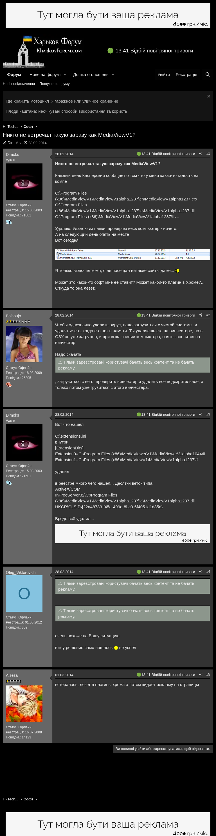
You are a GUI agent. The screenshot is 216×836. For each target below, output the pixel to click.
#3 (208, 414)
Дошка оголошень (90, 74)
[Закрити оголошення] (208, 97)
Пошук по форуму (54, 84)
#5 (208, 674)
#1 (208, 154)
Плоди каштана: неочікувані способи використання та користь (66, 111)
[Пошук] (207, 74)
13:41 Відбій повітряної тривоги (154, 51)
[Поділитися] (200, 154)
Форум (14, 74)
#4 (208, 572)
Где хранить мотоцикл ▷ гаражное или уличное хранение (62, 101)
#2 (208, 315)
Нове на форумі (45, 74)
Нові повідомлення (19, 84)
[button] (65, 74)
